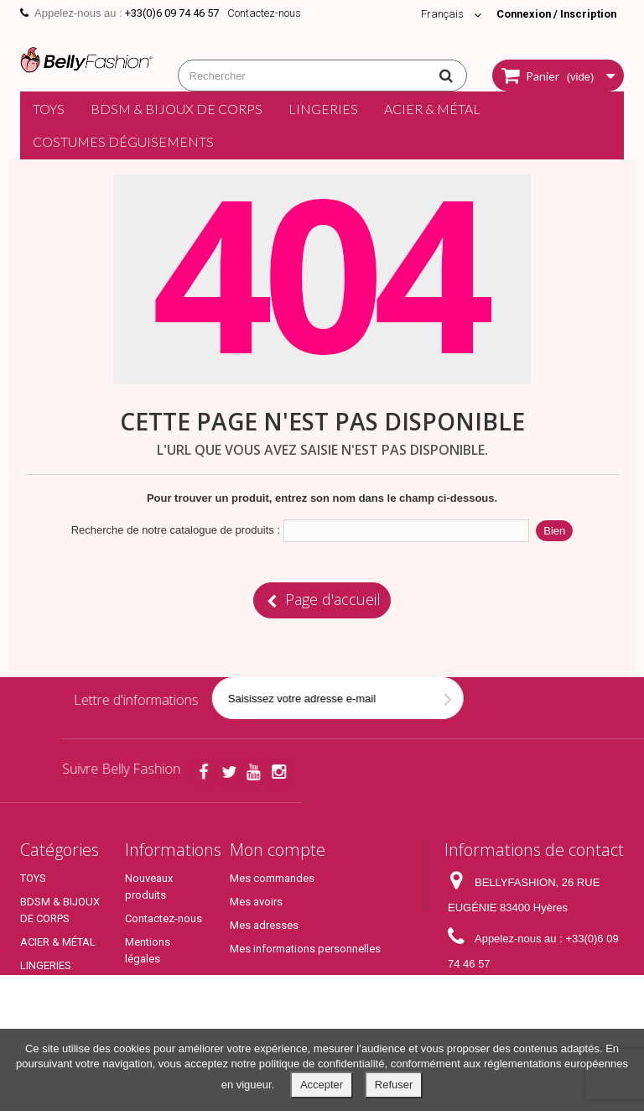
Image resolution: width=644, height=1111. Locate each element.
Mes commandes (272, 878)
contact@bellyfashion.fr (506, 1020)
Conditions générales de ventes (156, 999)
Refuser (394, 1084)
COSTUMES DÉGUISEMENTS (123, 141)
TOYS (49, 109)
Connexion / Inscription (554, 14)
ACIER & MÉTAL (432, 109)
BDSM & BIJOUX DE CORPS (176, 109)
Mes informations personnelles (305, 948)
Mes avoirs (256, 901)
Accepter (321, 1084)
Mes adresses (264, 925)
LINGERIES (323, 109)
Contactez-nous (264, 13)
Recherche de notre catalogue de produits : (175, 530)
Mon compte (277, 849)
